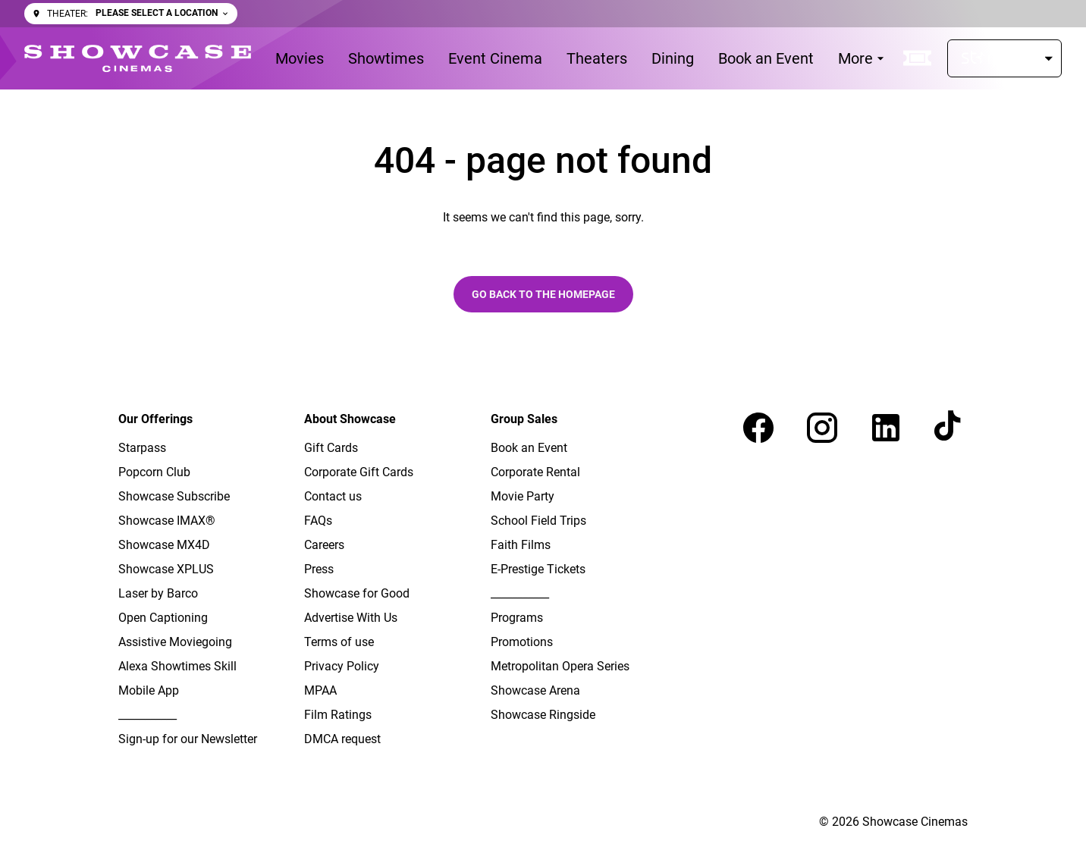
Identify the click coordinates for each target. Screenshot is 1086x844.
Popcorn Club (154, 472)
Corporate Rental (535, 472)
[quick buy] (917, 58)
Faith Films (521, 545)
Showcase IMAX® (166, 520)
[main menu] (581, 58)
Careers (324, 545)
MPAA (320, 690)
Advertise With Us (350, 617)
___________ (147, 715)
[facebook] (758, 427)
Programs (517, 617)
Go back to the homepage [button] (543, 294)
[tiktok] (949, 427)
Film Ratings (338, 715)
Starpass (142, 448)
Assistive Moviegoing (175, 642)
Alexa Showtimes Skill (177, 666)
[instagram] (822, 427)
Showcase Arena (535, 690)
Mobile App (148, 690)
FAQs (318, 520)
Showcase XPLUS (166, 569)
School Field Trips (538, 520)
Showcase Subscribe (174, 496)
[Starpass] (1004, 58)
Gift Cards (331, 448)
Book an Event (529, 448)
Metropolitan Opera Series (560, 666)
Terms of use (339, 642)
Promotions (522, 642)
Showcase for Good (357, 593)
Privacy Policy (341, 666)
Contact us (333, 496)
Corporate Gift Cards (358, 472)
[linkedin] (886, 427)
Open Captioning (163, 617)
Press (319, 569)
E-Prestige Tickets (538, 569)
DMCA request (342, 739)
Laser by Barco (158, 593)
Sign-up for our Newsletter (187, 739)
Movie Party (522, 496)
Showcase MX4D (164, 545)
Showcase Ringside (543, 715)
